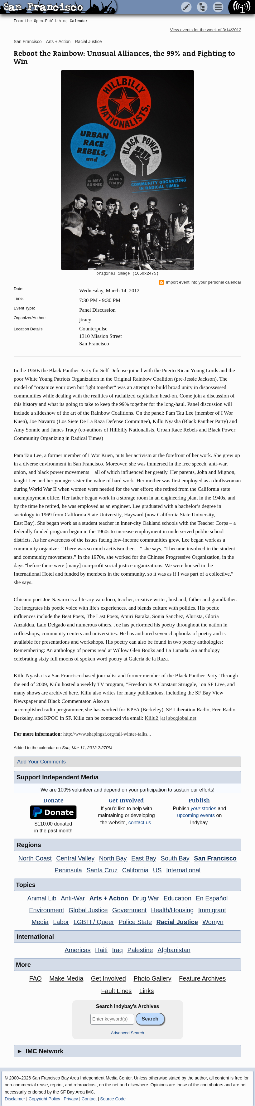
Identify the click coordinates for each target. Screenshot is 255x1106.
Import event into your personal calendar (200, 282)
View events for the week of (205, 29)
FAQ (35, 978)
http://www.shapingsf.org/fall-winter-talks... (107, 734)
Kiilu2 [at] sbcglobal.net (170, 718)
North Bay (113, 858)
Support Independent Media (58, 777)
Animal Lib (41, 898)
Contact (89, 1098)
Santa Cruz (102, 870)
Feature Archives (202, 978)
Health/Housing (172, 910)
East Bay (143, 858)
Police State (135, 921)
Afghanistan (173, 950)
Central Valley (75, 858)
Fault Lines (116, 990)
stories (203, 808)
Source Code (113, 1098)
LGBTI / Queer (94, 921)
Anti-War (73, 898)
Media (39, 921)
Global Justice (88, 910)
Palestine (140, 950)
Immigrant (212, 910)
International (183, 870)
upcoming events (196, 815)
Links (146, 990)
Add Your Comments (41, 762)
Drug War (146, 898)
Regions (29, 844)
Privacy (71, 1098)
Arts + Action (58, 41)
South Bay (175, 858)
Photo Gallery (152, 978)
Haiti (101, 950)
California (135, 870)
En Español (212, 898)
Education (177, 898)
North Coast (35, 858)
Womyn (212, 921)
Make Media (66, 978)
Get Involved (108, 978)
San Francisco (27, 41)
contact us (139, 822)
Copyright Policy (44, 1098)
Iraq (117, 950)
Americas (77, 950)
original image (113, 273)
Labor (61, 921)
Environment (46, 910)
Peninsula (68, 870)
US (157, 870)
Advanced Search (127, 1032)
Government (129, 910)
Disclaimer (15, 1098)
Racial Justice (88, 41)
